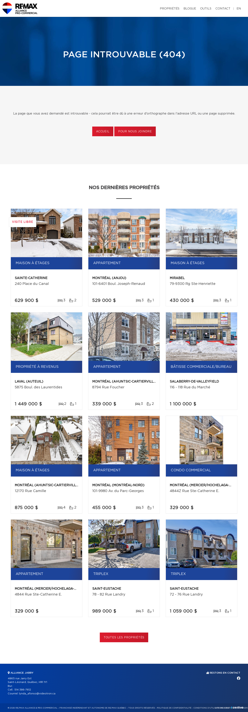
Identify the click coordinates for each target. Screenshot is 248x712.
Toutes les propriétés (124, 637)
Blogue (189, 8)
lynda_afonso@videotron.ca (37, 693)
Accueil (102, 131)
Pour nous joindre (135, 131)
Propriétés (169, 8)
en (239, 8)
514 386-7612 (22, 690)
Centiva (237, 707)
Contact (222, 8)
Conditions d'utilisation (208, 708)
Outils (205, 8)
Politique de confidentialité (174, 708)
